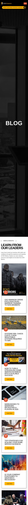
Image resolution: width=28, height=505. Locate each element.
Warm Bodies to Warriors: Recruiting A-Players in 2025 (12, 406)
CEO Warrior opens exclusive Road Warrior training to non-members (14, 302)
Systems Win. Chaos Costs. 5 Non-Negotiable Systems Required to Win (14, 337)
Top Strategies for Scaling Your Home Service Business (14, 442)
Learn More (9, 308)
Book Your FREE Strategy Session (14, 7)
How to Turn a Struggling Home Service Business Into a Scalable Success (13, 371)
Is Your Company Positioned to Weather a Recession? (12, 477)
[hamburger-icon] (25, 3)
